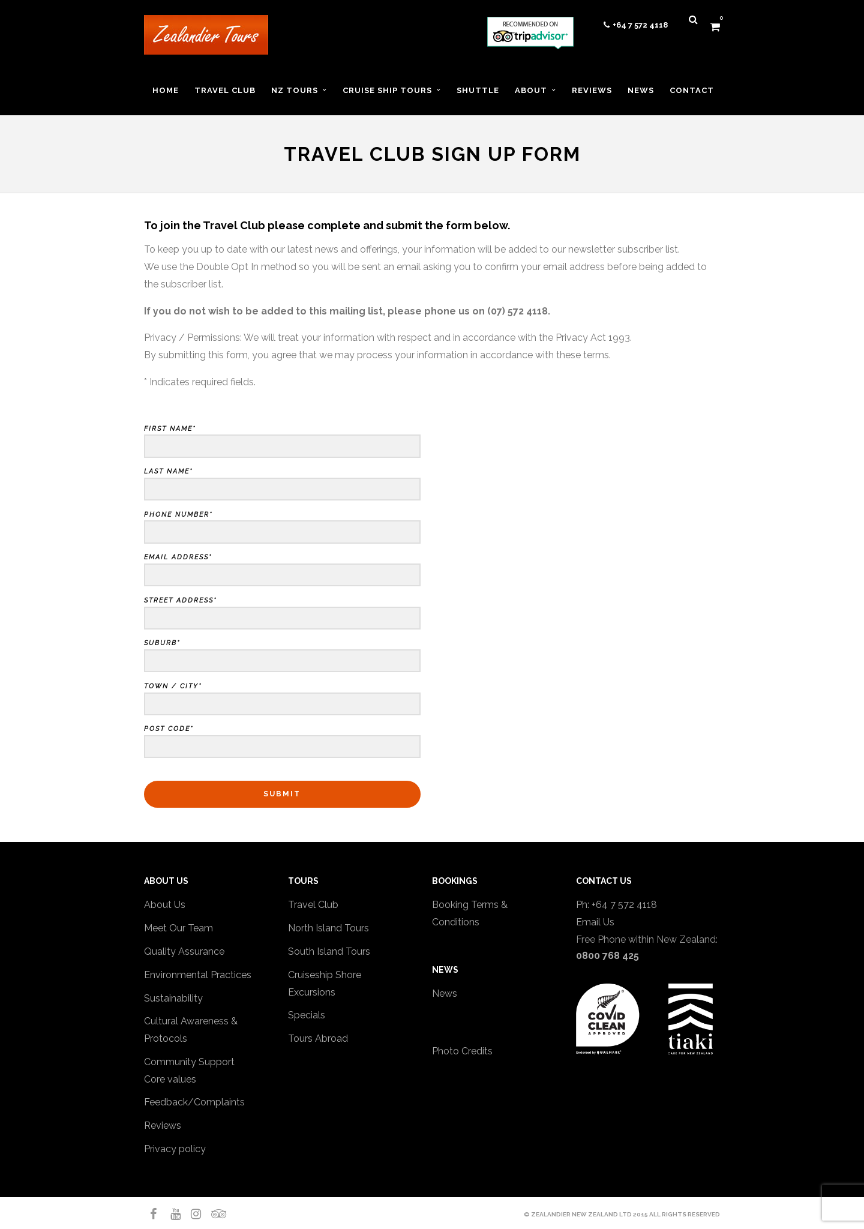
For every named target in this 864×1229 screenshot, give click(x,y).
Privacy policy (175, 1149)
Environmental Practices (197, 975)
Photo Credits (462, 1051)
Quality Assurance (184, 951)
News (444, 993)
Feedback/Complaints (194, 1102)
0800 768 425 (607, 955)
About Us (164, 904)
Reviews (162, 1125)
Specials (306, 1015)
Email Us (595, 922)
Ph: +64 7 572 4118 (616, 904)
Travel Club (313, 904)
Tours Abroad (318, 1038)
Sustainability (173, 998)
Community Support (189, 1062)
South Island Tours (329, 951)
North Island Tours (328, 928)
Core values (170, 1079)
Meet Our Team (178, 928)
